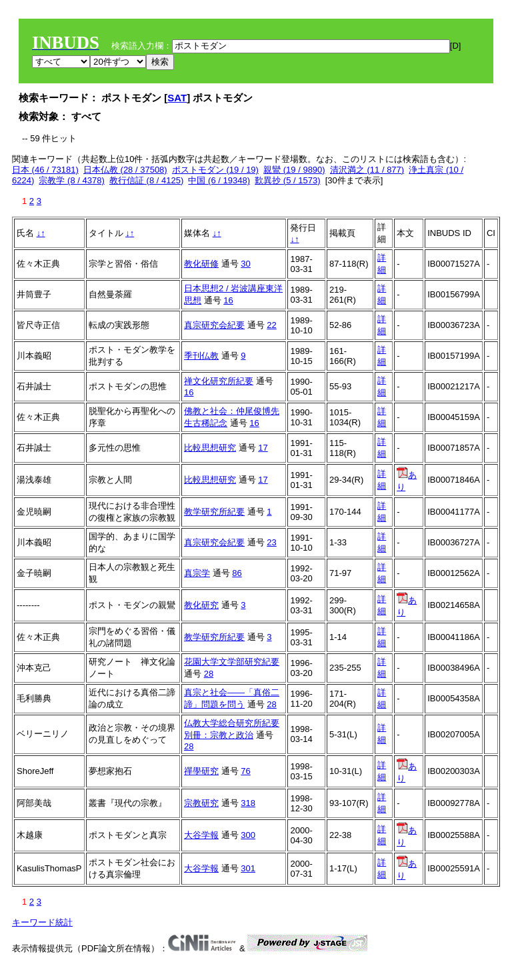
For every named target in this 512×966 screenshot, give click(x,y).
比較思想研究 (210, 448)
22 (271, 325)
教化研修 (201, 264)
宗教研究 (201, 803)
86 (236, 573)
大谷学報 (201, 835)
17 (262, 448)
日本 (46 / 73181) (45, 170)
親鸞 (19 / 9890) (294, 170)
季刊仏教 (201, 356)
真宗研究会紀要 (214, 325)
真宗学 (197, 573)
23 (271, 542)
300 (248, 835)
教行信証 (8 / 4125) (146, 180)
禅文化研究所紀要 (218, 381)
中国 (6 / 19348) (219, 180)
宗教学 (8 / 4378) (71, 180)
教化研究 (201, 605)
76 (245, 771)
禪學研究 (201, 771)
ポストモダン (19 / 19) (215, 170)
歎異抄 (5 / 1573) (287, 180)
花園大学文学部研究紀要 (231, 662)
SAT (177, 97)
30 (245, 264)
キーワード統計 (42, 922)
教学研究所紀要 (214, 512)
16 (228, 300)
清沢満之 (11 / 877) (367, 170)
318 (248, 803)
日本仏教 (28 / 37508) (125, 170)
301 (248, 868)
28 (208, 674)
